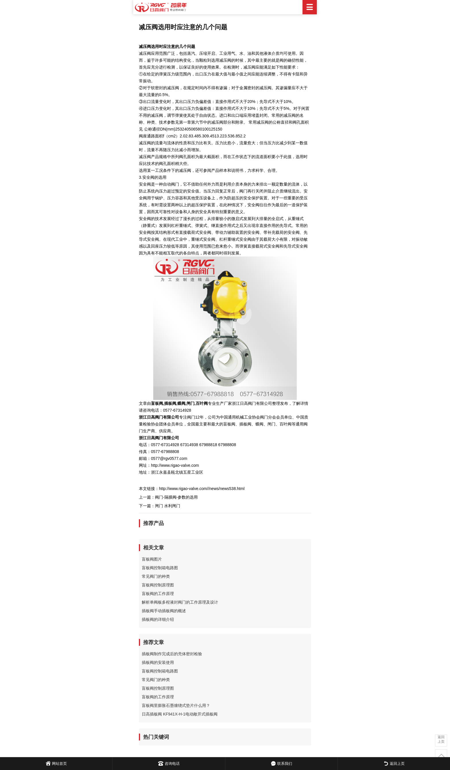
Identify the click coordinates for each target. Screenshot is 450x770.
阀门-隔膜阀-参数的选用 (176, 497)
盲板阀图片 (152, 559)
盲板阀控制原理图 (158, 585)
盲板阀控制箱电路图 (160, 567)
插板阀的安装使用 (158, 662)
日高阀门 (225, 7)
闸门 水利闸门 (167, 505)
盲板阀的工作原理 (158, 593)
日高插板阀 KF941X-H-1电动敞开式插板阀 (180, 714)
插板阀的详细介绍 (158, 619)
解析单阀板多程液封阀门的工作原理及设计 (180, 602)
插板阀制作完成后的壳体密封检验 (172, 654)
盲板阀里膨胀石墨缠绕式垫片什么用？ (176, 705)
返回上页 (441, 739)
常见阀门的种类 (156, 576)
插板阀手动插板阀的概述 (164, 610)
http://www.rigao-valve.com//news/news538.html (202, 488)
